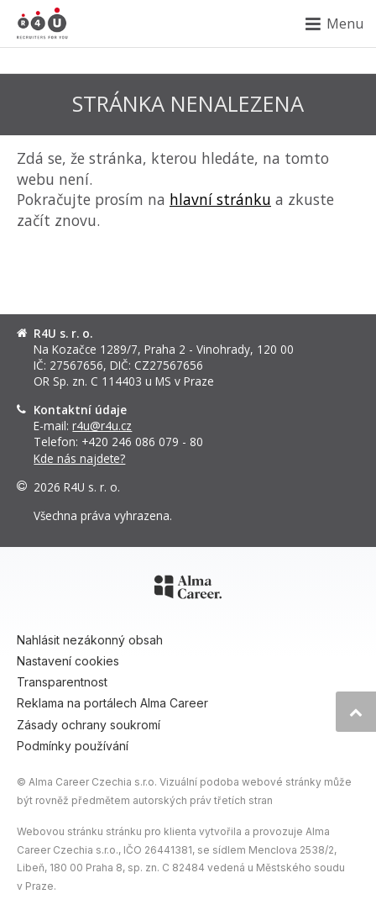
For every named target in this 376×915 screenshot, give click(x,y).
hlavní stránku (220, 199)
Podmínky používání (72, 746)
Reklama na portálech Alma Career (112, 703)
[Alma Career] (188, 590)
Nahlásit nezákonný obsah (90, 640)
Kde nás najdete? (79, 458)
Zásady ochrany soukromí (88, 725)
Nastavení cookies (68, 661)
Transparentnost (62, 682)
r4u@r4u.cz (102, 426)
